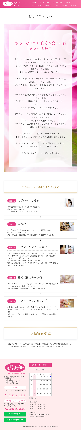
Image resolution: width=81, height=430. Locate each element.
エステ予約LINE (15, 414)
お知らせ (48, 5)
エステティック (58, 2)
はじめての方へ (45, 2)
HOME (34, 2)
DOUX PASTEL (37, 5)
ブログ (56, 5)
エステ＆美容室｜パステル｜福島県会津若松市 (38, 426)
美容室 (68, 2)
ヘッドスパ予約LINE (15, 420)
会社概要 (73, 5)
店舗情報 (64, 5)
